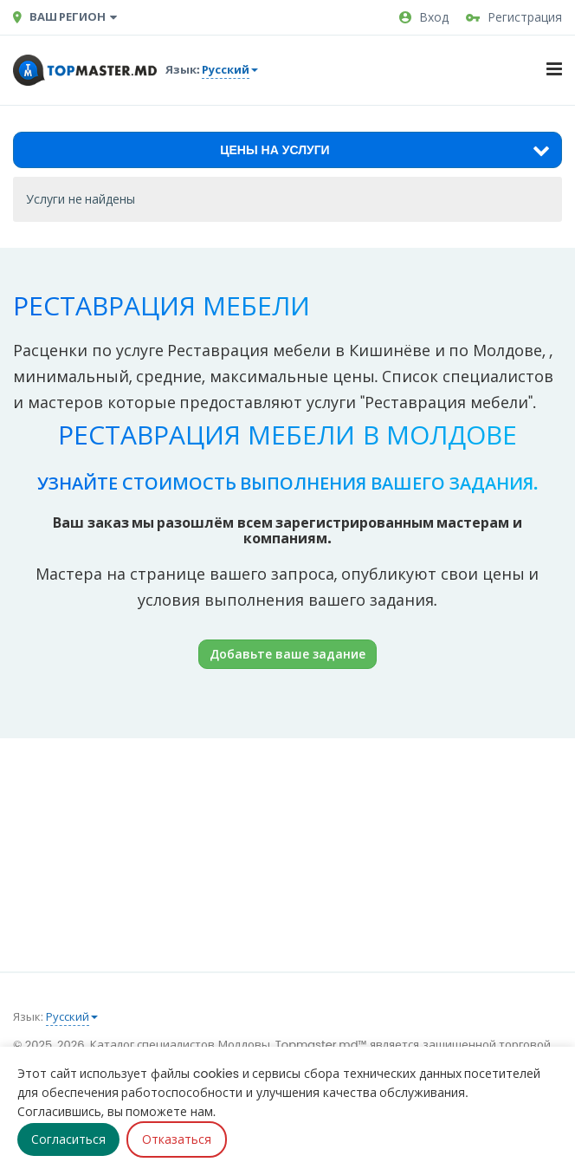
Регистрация (514, 17)
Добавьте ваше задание (287, 654)
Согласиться (68, 1139)
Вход (424, 17)
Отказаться (176, 1139)
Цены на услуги (385, 150)
